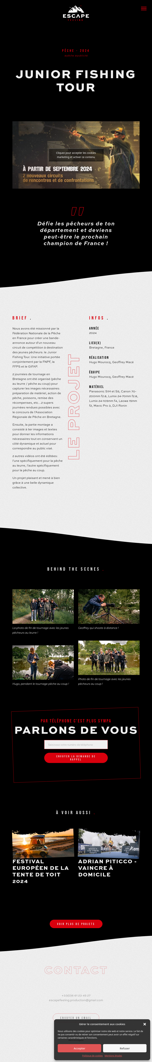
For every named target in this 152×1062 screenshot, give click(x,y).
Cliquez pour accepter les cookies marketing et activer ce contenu (76, 155)
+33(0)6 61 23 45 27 (76, 995)
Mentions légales (113, 1055)
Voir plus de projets (76, 924)
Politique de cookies (92, 1055)
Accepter (79, 1048)
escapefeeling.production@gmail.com (76, 1000)
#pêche (69, 55)
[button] (145, 1024)
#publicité (81, 55)
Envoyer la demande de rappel (76, 758)
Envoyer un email (76, 1017)
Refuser (125, 1048)
